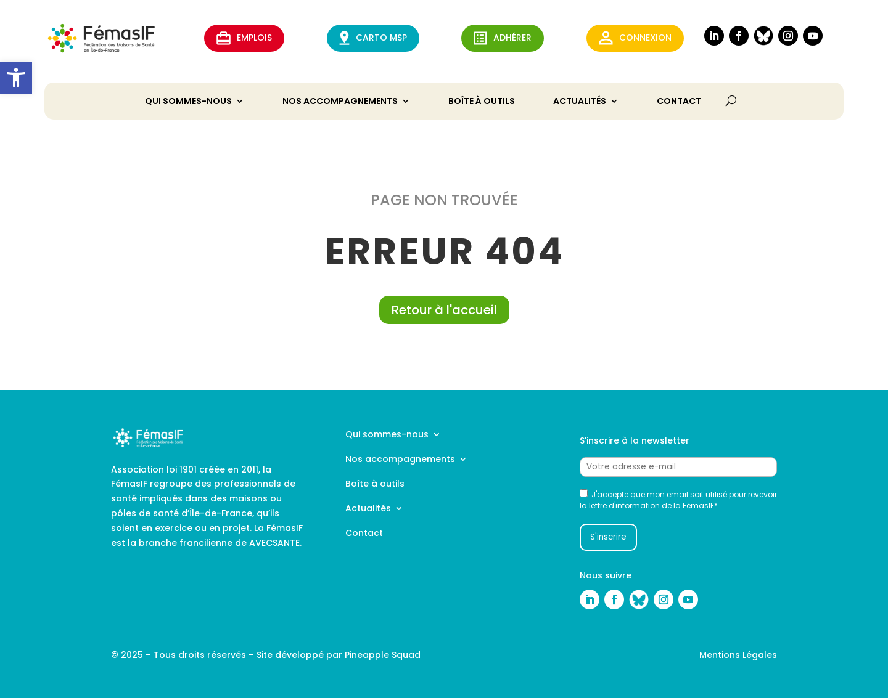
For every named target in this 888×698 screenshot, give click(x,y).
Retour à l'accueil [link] (444, 310)
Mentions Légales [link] (738, 655)
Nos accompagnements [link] (340, 102)
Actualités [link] (579, 102)
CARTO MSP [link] (373, 38)
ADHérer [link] (503, 38)
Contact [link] (679, 102)
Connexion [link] (635, 38)
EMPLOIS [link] (244, 38)
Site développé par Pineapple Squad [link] (339, 655)
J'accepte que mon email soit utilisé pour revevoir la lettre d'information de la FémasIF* (678, 500)
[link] (16, 78)
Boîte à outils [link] (481, 102)
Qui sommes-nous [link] (188, 102)
